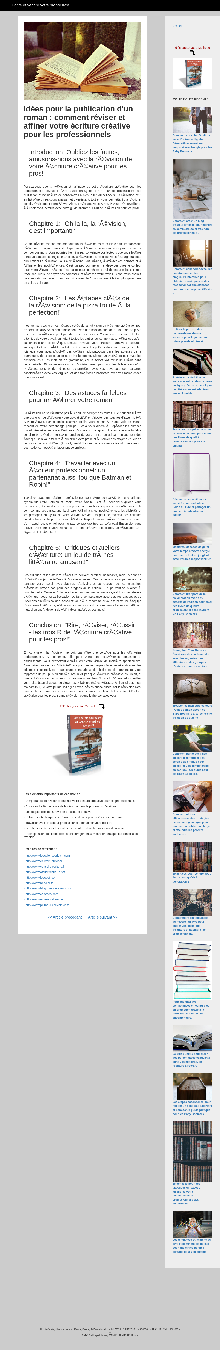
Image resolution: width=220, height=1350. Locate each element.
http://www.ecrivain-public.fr (44, 861)
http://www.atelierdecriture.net (45, 872)
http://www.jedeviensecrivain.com (48, 855)
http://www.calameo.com (42, 894)
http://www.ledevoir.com (41, 877)
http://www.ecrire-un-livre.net (45, 899)
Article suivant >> (103, 917)
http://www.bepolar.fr (39, 883)
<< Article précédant (64, 917)
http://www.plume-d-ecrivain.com (47, 905)
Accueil (177, 26)
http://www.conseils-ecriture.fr (45, 866)
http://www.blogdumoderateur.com (48, 888)
